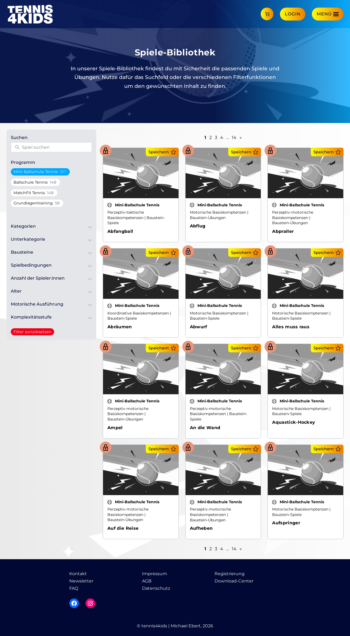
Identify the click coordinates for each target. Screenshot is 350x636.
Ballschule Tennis (31, 182)
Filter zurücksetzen (32, 331)
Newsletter (81, 581)
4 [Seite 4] (221, 137)
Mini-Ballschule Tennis (36, 171)
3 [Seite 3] (216, 137)
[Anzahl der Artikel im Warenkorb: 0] (267, 14)
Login (293, 13)
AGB (146, 581)
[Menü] (328, 14)
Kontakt (78, 573)
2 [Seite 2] (210, 137)
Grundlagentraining (33, 203)
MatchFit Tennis (29, 192)
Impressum (154, 573)
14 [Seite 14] (234, 137)
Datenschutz (156, 588)
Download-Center (233, 581)
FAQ (73, 588)
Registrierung (229, 573)
